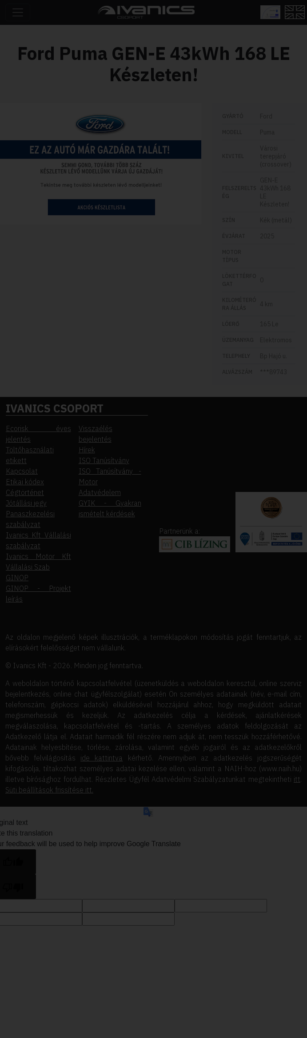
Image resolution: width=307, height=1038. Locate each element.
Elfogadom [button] (83, 129)
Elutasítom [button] (83, 142)
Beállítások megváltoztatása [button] (101, 155)
